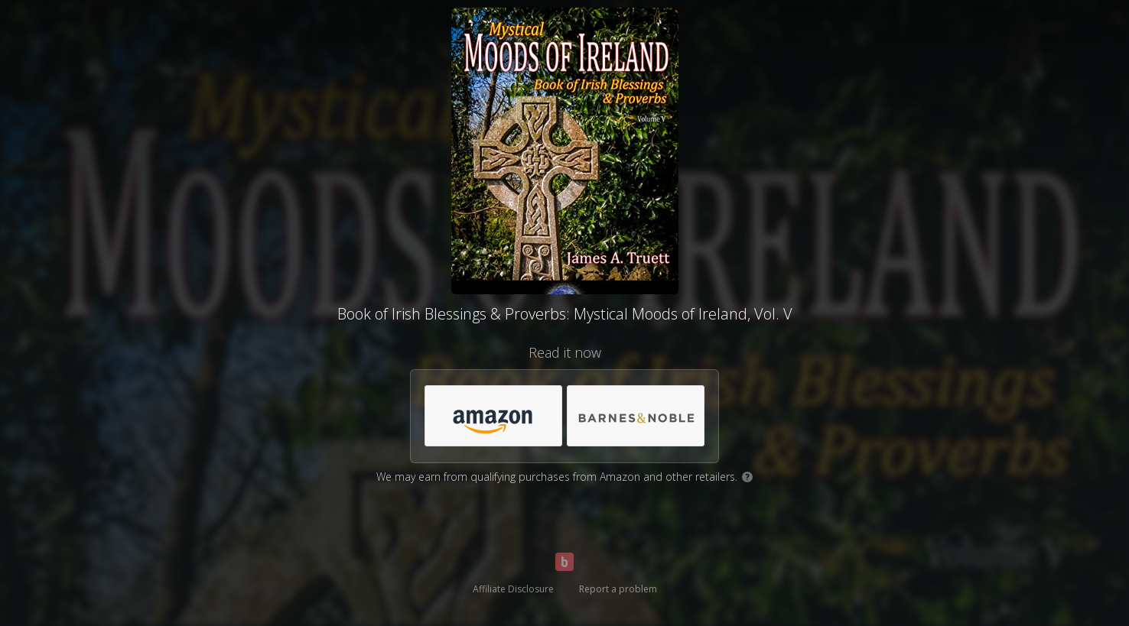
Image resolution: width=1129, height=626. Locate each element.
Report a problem (618, 588)
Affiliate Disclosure (513, 588)
